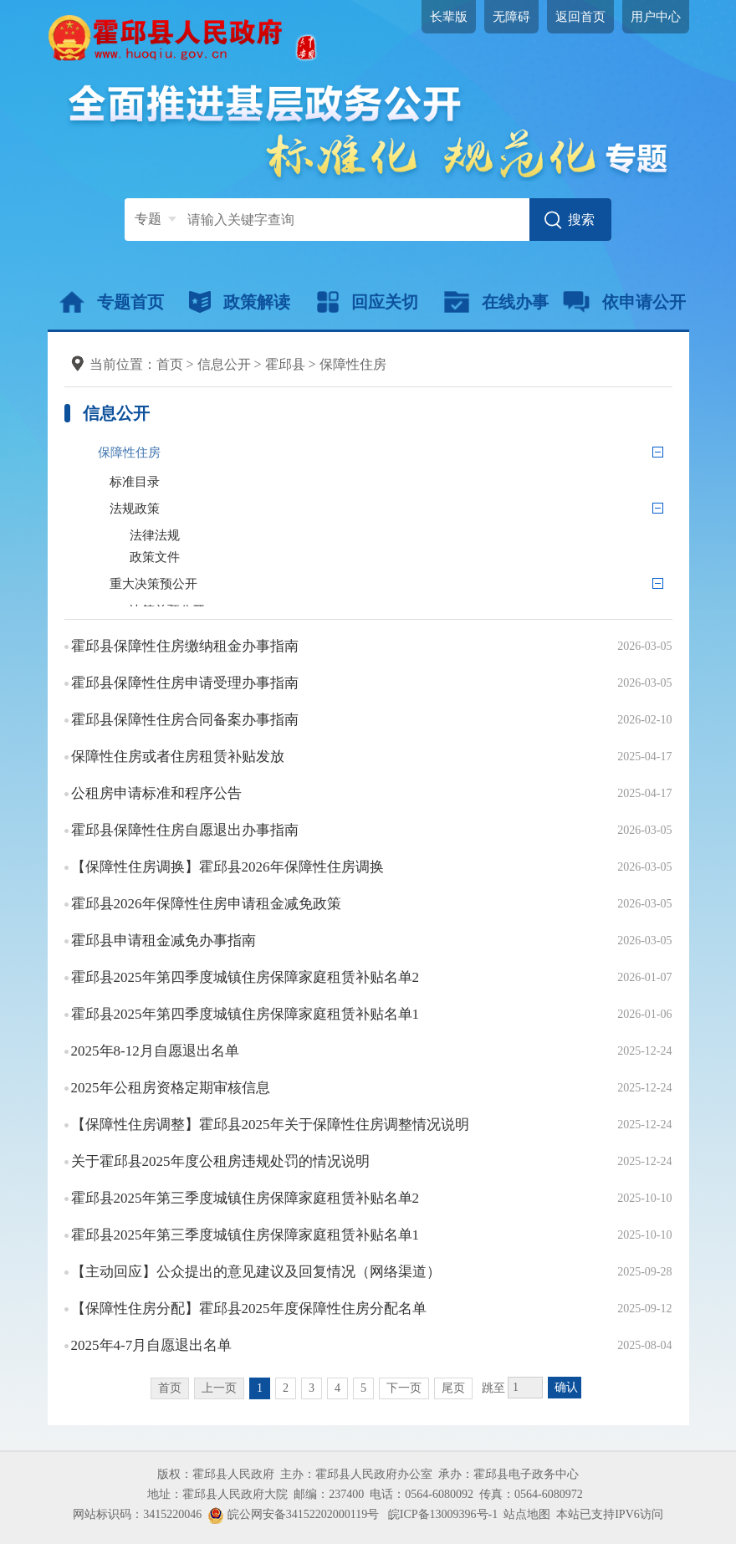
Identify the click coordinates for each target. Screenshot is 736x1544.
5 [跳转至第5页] (363, 1388)
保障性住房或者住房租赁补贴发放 (177, 756)
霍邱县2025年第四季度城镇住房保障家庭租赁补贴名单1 (245, 1014)
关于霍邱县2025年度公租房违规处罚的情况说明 (220, 1161)
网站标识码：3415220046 (137, 1514)
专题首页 (111, 302)
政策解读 (239, 302)
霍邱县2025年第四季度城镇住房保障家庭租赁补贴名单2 (245, 977)
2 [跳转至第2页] (286, 1388)
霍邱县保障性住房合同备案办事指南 (185, 720)
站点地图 (526, 1514)
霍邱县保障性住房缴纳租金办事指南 (185, 646)
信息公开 (224, 364)
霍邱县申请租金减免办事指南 (163, 940)
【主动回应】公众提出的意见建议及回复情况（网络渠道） (256, 1272)
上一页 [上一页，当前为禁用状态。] (219, 1388)
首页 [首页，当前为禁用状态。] (169, 1388)
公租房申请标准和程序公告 (156, 793)
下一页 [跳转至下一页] (404, 1388)
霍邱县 (285, 364)
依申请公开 (624, 302)
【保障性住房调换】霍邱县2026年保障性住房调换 (227, 867)
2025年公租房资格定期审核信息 (170, 1088)
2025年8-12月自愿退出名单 (155, 1051)
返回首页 (580, 16)
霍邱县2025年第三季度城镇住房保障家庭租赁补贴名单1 (245, 1235)
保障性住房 (352, 364)
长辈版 (449, 16)
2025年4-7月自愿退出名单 (152, 1345)
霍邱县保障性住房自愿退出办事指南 (185, 830)
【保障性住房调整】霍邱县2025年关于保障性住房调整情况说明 (270, 1124)
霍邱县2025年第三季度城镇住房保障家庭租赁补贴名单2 (245, 1198)
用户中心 (656, 16)
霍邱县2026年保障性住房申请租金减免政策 (206, 904)
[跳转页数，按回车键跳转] (525, 1387)
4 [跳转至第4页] (337, 1388)
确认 (566, 1387)
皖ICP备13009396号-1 (443, 1514)
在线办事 (496, 302)
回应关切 (367, 302)
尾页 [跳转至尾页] (453, 1388)
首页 (169, 364)
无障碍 (511, 16)
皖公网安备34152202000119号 (293, 1514)
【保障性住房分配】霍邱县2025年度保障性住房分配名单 (249, 1308)
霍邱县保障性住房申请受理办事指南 (185, 683)
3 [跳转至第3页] (311, 1388)
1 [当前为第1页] (260, 1388)
